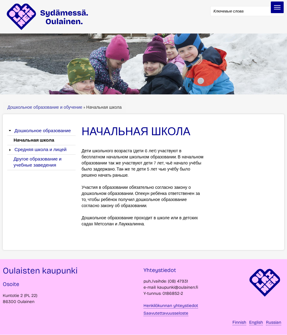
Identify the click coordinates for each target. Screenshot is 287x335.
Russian (273, 322)
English (256, 322)
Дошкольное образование (42, 130)
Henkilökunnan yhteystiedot (171, 305)
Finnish (239, 322)
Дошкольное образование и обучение (45, 107)
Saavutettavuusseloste (166, 313)
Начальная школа (33, 140)
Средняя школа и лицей (40, 149)
